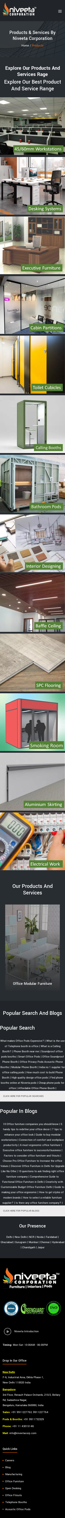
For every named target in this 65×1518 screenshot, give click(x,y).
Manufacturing (13, 1474)
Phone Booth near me (26, 1051)
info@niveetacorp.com (22, 1433)
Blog (8, 1467)
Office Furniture (14, 1481)
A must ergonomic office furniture (40, 1145)
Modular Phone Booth (24, 1067)
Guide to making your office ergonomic (33, 1189)
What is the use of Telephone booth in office (35, 1043)
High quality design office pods (29, 1078)
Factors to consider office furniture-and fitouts (32, 1156)
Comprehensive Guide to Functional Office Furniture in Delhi (30, 1179)
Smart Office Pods (29, 1057)
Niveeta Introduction (21, 1332)
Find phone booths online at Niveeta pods (32, 1080)
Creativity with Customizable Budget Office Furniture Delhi (32, 1184)
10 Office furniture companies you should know (31, 1124)
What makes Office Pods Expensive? (22, 1041)
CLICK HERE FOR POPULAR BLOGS (21, 1210)
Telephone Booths (16, 1502)
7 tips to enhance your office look (33, 1131)
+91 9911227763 (21, 1412)
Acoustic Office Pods (18, 1509)
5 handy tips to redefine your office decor (32, 1126)
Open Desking (13, 1488)
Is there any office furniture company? (38, 1203)
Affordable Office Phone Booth (36, 1088)
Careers (9, 1460)
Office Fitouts (13, 1495)
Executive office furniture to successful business (32, 1150)
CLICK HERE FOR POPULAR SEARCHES (23, 1096)
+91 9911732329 (34, 1419)
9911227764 (40, 1412)
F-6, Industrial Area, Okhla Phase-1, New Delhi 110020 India (23, 1379)
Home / (26, 46)
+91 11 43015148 (23, 1426)
